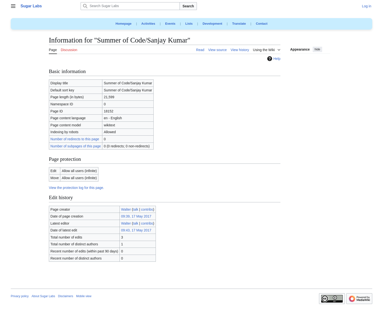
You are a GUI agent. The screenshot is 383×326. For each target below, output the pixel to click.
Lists (189, 23)
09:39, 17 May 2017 (136, 216)
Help (273, 58)
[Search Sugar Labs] (130, 6)
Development (212, 23)
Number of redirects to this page (75, 139)
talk (135, 209)
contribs (147, 209)
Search (188, 6)
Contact (261, 23)
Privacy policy (20, 296)
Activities (148, 23)
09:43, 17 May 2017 (136, 230)
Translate (239, 23)
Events (170, 23)
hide (317, 49)
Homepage (123, 23)
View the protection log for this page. (76, 188)
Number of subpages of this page (76, 146)
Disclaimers (65, 296)
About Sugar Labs (43, 296)
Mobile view (83, 296)
